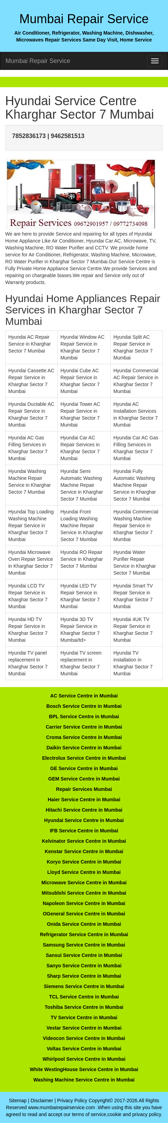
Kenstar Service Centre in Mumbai (84, 851)
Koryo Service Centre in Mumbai (84, 862)
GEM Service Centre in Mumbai (84, 779)
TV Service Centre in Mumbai (84, 1017)
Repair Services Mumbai (84, 789)
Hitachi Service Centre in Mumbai (84, 810)
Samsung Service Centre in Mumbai (84, 945)
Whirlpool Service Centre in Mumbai (84, 1059)
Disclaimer (41, 1100)
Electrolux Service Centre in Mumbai (84, 758)
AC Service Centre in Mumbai (84, 696)
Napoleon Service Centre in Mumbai (84, 903)
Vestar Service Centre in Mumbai (83, 1028)
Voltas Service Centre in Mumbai (84, 1048)
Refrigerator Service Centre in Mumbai (84, 934)
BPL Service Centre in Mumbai (84, 716)
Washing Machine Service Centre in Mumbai (84, 1080)
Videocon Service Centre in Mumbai (84, 1038)
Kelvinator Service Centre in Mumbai (84, 841)
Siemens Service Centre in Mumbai (84, 986)
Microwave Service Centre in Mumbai (84, 882)
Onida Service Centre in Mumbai (84, 924)
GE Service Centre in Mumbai (84, 768)
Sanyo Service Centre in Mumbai (83, 965)
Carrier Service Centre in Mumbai (84, 727)
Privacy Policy (72, 1100)
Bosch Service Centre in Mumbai (84, 706)
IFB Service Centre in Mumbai (84, 830)
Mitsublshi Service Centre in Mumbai (84, 893)
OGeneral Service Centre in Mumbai (84, 913)
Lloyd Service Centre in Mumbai (84, 872)
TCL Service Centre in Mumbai (84, 996)
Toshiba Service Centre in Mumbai (84, 1007)
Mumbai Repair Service (38, 60)
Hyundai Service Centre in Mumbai (84, 820)
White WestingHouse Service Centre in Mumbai (84, 1069)
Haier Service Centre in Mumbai (84, 799)
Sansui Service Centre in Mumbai (84, 955)
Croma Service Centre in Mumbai (84, 737)
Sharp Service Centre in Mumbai (84, 976)
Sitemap (18, 1100)
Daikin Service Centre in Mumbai (83, 747)
